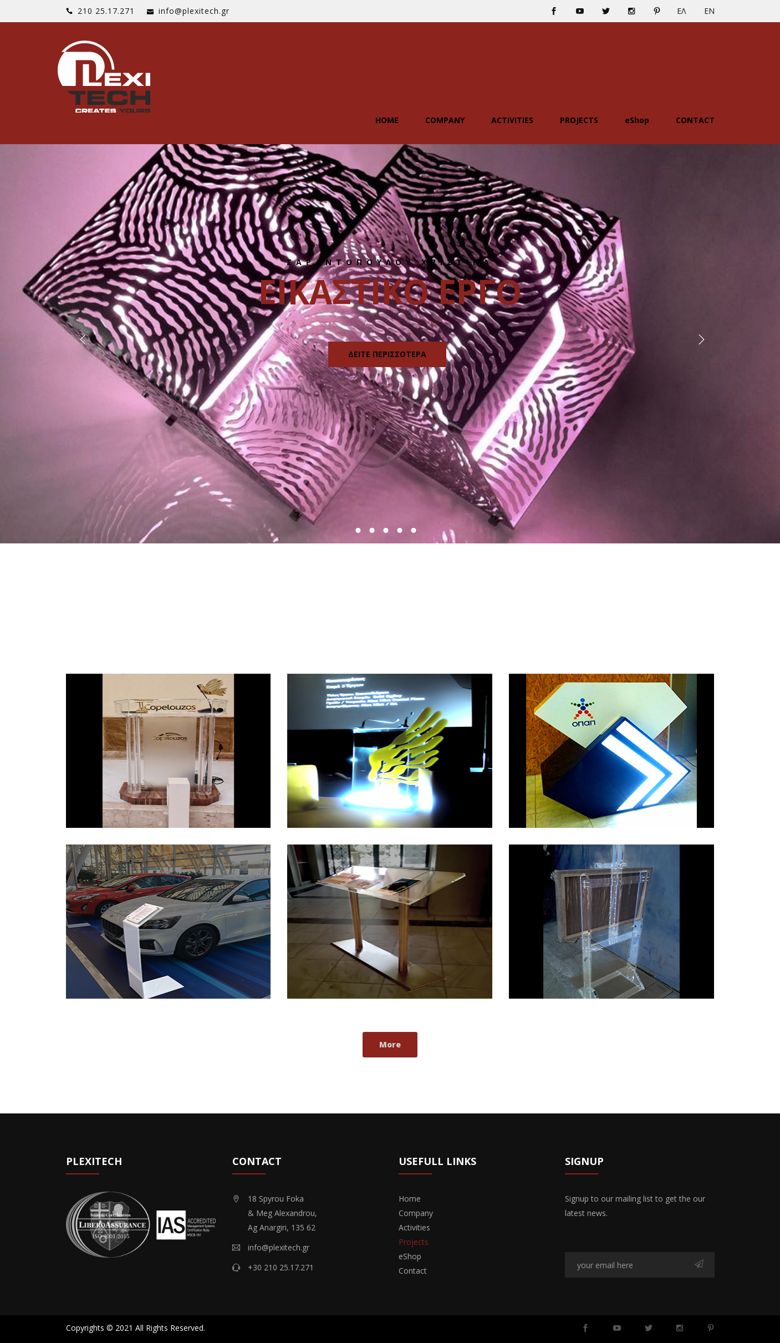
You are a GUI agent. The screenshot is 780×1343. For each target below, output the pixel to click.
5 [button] (413, 530)
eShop (637, 120)
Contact (695, 120)
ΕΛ (681, 11)
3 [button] (385, 530)
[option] (390, 341)
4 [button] (399, 530)
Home (387, 120)
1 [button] (357, 530)
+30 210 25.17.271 (281, 1267)
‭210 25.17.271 (106, 11)
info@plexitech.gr (194, 11)
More (390, 1044)
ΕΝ (709, 11)
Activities (512, 120)
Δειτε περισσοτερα (387, 354)
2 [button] (371, 530)
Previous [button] (81, 341)
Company (445, 120)
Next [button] (699, 341)
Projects (579, 120)
